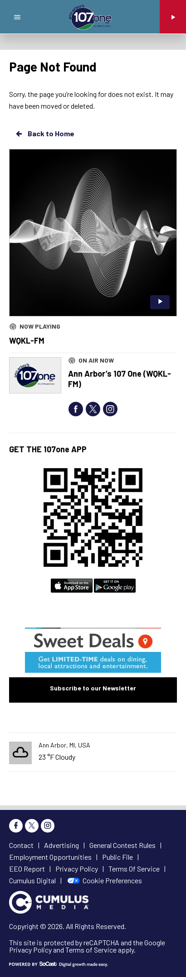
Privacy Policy (30, 949)
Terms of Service (91, 949)
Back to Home (44, 133)
